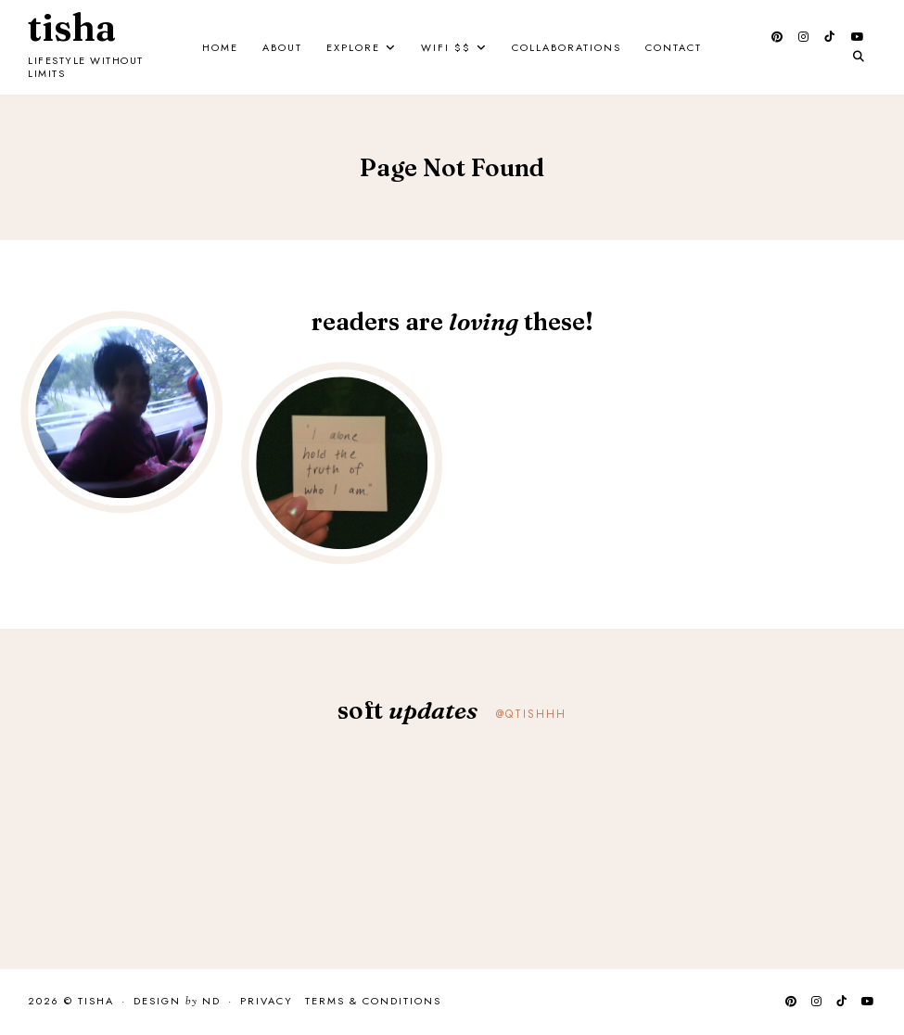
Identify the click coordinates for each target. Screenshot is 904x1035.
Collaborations (566, 47)
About (282, 47)
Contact (673, 47)
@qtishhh (531, 714)
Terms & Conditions (373, 1000)
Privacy (266, 1000)
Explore (353, 47)
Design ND (177, 1001)
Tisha (72, 27)
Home (220, 47)
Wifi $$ (446, 47)
